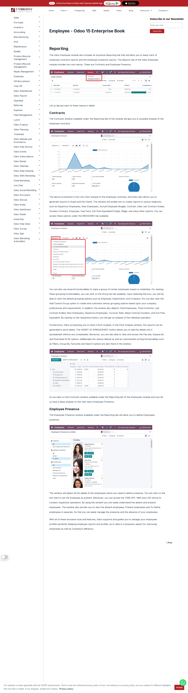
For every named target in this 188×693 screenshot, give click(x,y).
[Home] (21, 10)
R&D (94, 10)
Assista (106, 10)
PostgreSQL (79, 10)
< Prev (169, 543)
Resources (144, 10)
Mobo (118, 10)
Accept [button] (179, 687)
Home (51, 10)
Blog (131, 10)
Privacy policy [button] (66, 689)
